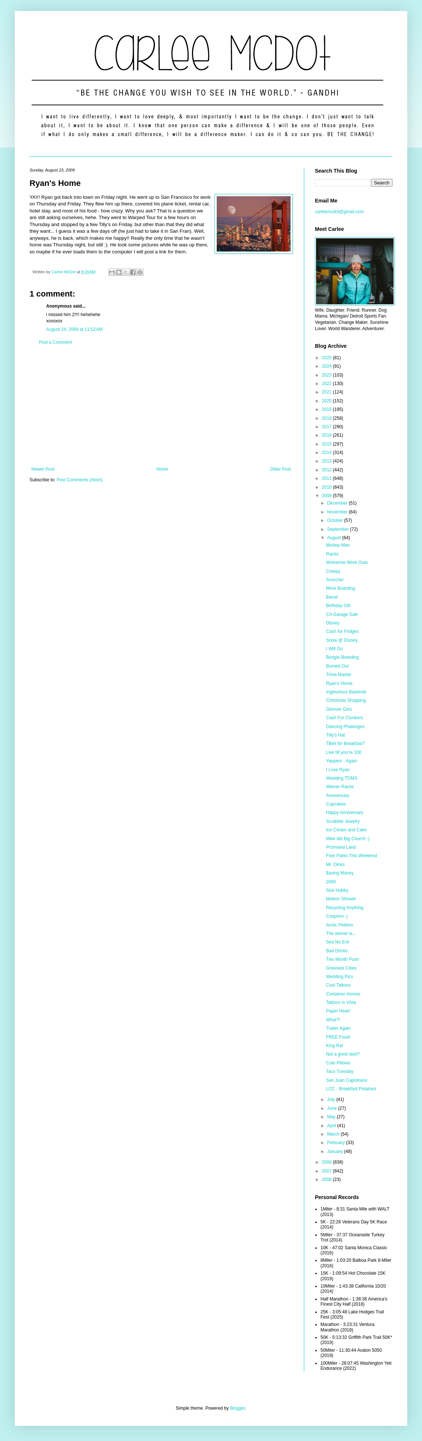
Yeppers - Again (341, 760)
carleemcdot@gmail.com (339, 211)
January (335, 1151)
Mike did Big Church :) (348, 838)
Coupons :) (337, 916)
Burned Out (337, 666)
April (332, 1125)
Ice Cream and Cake (346, 829)
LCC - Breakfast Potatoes (351, 1088)
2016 (327, 435)
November (338, 512)
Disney (333, 623)
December (338, 503)
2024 (327, 366)
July (331, 1099)
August (334, 537)
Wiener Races (340, 786)
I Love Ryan (338, 769)
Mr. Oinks (335, 864)
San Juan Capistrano (346, 1080)
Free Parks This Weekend (351, 855)
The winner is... (341, 933)
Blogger (237, 1408)
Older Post (280, 469)
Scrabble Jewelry (343, 821)
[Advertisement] (161, 405)
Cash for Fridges (342, 631)
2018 (327, 418)
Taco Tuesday (339, 1071)
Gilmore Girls (339, 709)
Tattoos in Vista (341, 1002)
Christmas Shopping (346, 700)
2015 (327, 444)
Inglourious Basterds (346, 691)
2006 (327, 1179)
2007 (327, 1171)
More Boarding (340, 588)
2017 (327, 426)
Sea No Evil (337, 942)
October (335, 520)
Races (332, 554)
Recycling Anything (344, 907)
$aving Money (340, 873)
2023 (327, 375)
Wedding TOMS (341, 778)
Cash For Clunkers (344, 717)
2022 (327, 383)
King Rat (334, 1045)
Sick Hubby (337, 890)
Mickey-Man (338, 545)
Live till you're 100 (343, 752)
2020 (327, 400)
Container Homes (343, 994)
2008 (327, 1162)
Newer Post (42, 469)
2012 (327, 469)
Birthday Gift (338, 605)
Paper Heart (338, 1011)
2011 (327, 478)
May (332, 1116)
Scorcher (335, 579)
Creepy (333, 571)
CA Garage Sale (342, 614)
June (332, 1108)
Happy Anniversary (344, 812)
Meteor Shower (341, 898)
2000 (331, 881)
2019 (327, 409)
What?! (333, 1019)
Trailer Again (338, 1028)
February (336, 1142)
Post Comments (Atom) (79, 479)
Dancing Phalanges (345, 726)
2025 (327, 357)
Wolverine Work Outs (347, 562)
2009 (327, 495)
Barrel (332, 597)
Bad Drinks (337, 950)
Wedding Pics (339, 976)
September (338, 529)
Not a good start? (343, 1054)
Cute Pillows (338, 1063)
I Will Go (334, 648)
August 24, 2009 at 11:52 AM (74, 329)
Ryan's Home (339, 683)
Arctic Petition (339, 925)
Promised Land (341, 847)
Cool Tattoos (338, 985)
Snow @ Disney (342, 640)
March (334, 1134)
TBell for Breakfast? (345, 743)
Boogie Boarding (342, 657)
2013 (327, 461)
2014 (327, 452)
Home (162, 469)
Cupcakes (336, 804)
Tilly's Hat (335, 735)
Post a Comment (55, 342)
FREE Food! (338, 1037)
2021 (327, 392)
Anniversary (337, 795)
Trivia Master (338, 674)
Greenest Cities (341, 968)
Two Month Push (342, 959)
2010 (327, 487)
